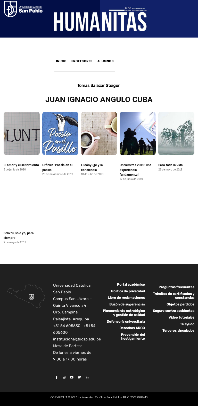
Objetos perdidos (180, 304)
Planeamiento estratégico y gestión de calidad (124, 312)
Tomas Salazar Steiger (98, 85)
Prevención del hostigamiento (133, 336)
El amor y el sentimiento (21, 165)
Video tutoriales (181, 317)
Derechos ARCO (132, 327)
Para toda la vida (170, 165)
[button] (121, 68)
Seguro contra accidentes (173, 310)
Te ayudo (187, 324)
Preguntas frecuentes (176, 286)
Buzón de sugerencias (127, 304)
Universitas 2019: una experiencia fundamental (135, 169)
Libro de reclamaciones (126, 297)
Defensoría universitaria (126, 321)
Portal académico (131, 284)
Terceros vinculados (178, 330)
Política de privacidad (128, 291)
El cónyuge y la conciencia (92, 167)
